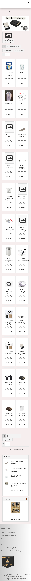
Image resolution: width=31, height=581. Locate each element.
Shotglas (22, 103)
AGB (2, 539)
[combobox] (15, 46)
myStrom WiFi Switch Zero (22, 415)
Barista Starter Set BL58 (15, 516)
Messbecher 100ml (8, 104)
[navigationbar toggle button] (28, 2)
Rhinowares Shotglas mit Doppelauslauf (9, 198)
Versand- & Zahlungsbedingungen (11, 548)
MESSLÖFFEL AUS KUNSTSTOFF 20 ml (8, 136)
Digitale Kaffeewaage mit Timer (22, 353)
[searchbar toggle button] (18, 2)
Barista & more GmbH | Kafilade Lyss (11, 551)
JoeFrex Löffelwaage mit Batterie (22, 322)
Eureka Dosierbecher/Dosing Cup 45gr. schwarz (11, 322)
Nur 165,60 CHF (15, 519)
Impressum (4, 542)
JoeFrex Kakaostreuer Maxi (9, 260)
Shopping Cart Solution (8, 575)
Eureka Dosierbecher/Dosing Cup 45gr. (11, 353)
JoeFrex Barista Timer (9, 166)
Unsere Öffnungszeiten (8, 532)
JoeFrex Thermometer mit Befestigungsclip (9, 229)
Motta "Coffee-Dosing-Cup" (22, 229)
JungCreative (20, 576)
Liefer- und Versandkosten (9, 536)
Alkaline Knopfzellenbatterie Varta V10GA (10, 74)
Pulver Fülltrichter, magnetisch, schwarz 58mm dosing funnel (9, 291)
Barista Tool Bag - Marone (9, 414)
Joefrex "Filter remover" (22, 135)
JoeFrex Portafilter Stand (22, 291)
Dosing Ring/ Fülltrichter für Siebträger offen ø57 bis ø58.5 (22, 198)
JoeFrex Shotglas (22, 73)
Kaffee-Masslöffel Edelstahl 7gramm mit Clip (22, 167)
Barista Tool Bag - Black (22, 383)
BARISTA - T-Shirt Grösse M (9, 384)
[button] (4, 46)
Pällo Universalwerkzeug (23, 259)
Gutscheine (4, 545)
